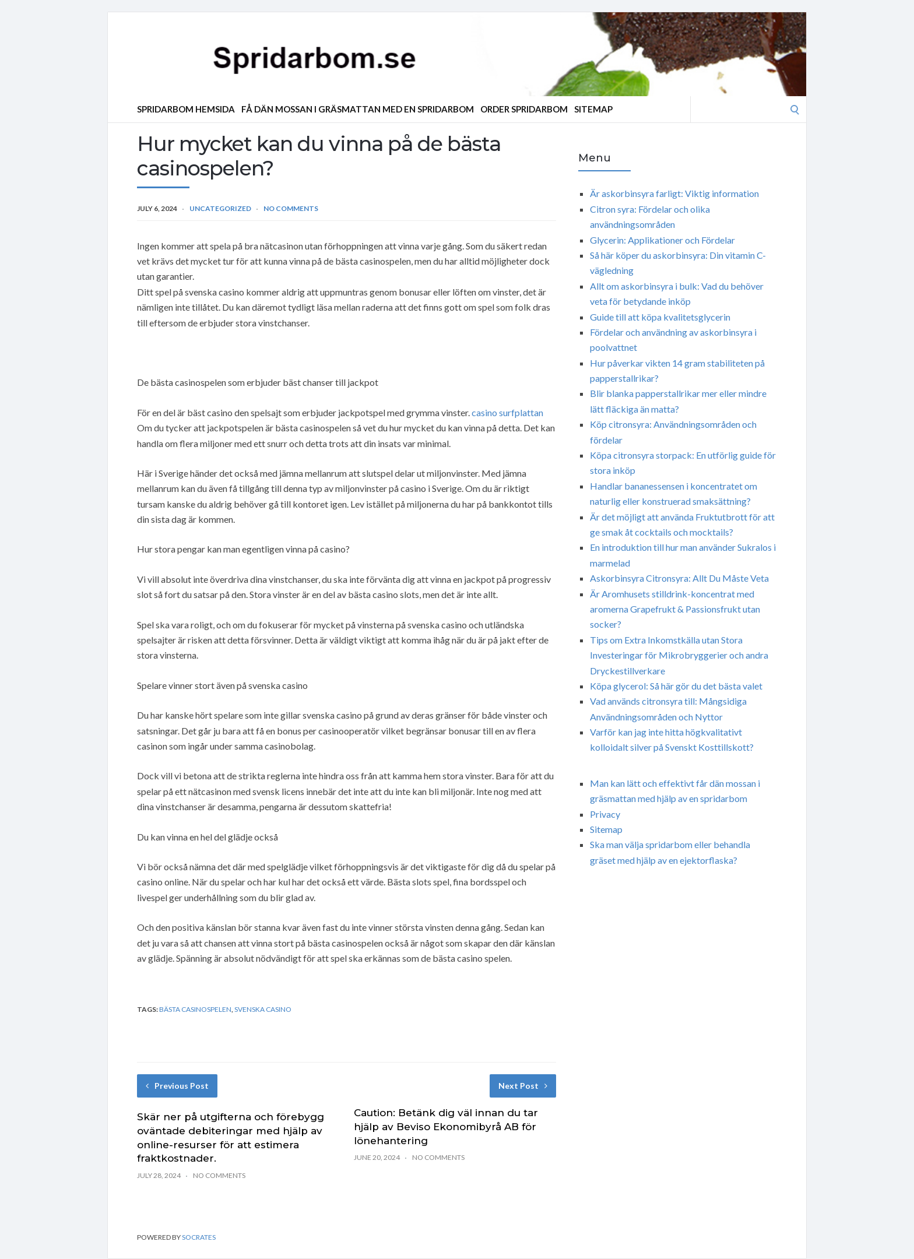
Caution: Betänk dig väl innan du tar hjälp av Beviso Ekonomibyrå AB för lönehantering (446, 1127)
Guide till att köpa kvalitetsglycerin (660, 316)
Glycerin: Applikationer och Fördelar (662, 239)
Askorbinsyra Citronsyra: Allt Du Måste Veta (679, 577)
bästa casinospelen (195, 1009)
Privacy (605, 814)
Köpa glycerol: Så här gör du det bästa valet (676, 685)
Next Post (522, 1086)
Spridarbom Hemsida (186, 109)
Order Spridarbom (524, 109)
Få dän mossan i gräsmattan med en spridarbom (357, 109)
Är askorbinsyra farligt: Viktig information (674, 193)
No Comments (290, 208)
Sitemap (593, 109)
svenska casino (262, 1009)
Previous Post (177, 1086)
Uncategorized (220, 208)
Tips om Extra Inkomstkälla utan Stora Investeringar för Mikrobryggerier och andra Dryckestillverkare (679, 655)
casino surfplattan (507, 412)
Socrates (199, 1237)
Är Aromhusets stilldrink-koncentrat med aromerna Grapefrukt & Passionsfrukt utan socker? (675, 609)
